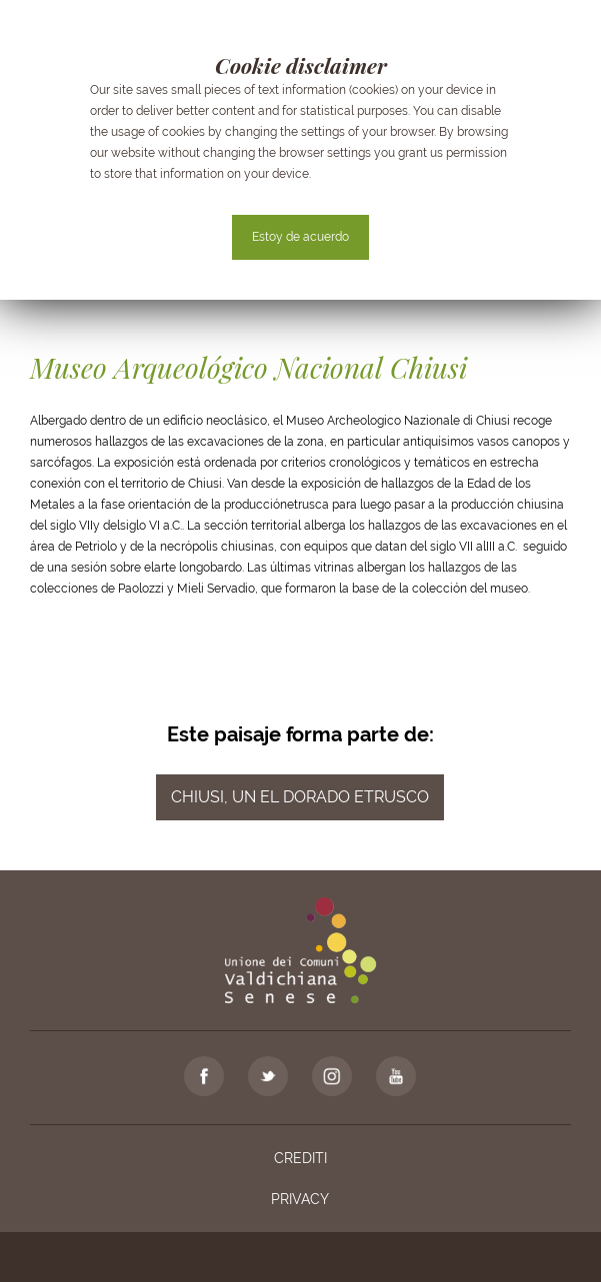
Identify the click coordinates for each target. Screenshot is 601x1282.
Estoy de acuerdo (300, 237)
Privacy (300, 1199)
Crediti (300, 1158)
